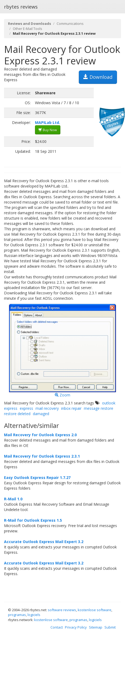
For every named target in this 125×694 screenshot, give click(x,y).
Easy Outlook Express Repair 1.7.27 (37, 477)
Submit (110, 627)
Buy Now (47, 129)
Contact (56, 627)
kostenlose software (94, 609)
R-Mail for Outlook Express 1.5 (33, 520)
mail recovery (47, 408)
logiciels (34, 614)
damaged (41, 413)
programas (17, 614)
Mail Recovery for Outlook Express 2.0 (40, 434)
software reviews (62, 609)
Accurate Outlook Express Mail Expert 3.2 (43, 541)
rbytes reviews (21, 6)
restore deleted (17, 413)
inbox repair (71, 408)
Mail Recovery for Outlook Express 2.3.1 (42, 456)
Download (97, 77)
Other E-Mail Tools (27, 28)
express (26, 408)
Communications (70, 23)
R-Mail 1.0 (13, 498)
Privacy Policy (76, 627)
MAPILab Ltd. (47, 122)
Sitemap (95, 627)
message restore (98, 408)
